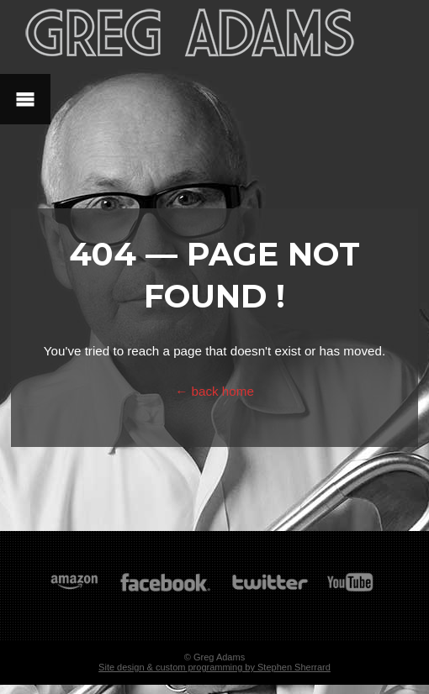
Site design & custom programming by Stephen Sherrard (214, 667)
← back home (214, 391)
